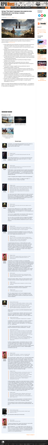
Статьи (12, 7)
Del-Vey (15, 17)
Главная (2, 7)
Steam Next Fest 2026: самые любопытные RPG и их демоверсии (42, 46)
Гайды (16, 7)
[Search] (46, 7)
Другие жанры (27, 7)
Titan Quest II (4, 111)
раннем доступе (12, 42)
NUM (45, 32)
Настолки (19, 7)
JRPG (23, 7)
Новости (10, 111)
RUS (38, 33)
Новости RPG (7, 7)
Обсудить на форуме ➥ (30, 434)
